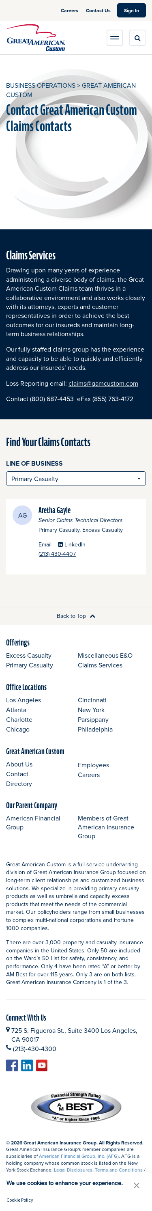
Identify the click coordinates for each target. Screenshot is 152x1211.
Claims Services (100, 665)
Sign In (135, 10)
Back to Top (76, 616)
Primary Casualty (29, 665)
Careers (70, 10)
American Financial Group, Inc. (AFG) (79, 1156)
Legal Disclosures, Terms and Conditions (98, 1169)
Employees (93, 764)
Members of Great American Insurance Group (106, 827)
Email (45, 544)
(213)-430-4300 (34, 1048)
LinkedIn (72, 544)
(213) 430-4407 (80, 554)
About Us (19, 764)
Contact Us (98, 10)
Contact (17, 773)
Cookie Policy (19, 1200)
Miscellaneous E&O (105, 655)
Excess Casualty (28, 655)
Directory (19, 783)
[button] (136, 1185)
